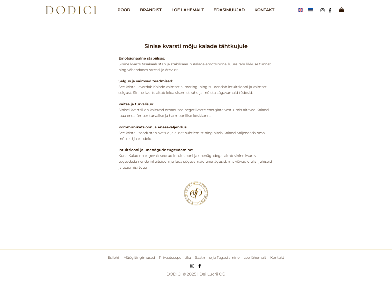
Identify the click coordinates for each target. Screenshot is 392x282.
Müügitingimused (140, 257)
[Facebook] (330, 10)
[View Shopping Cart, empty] (341, 10)
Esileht (115, 257)
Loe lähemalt (254, 257)
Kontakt (276, 257)
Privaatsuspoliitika (175, 257)
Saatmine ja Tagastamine (217, 257)
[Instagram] (322, 10)
